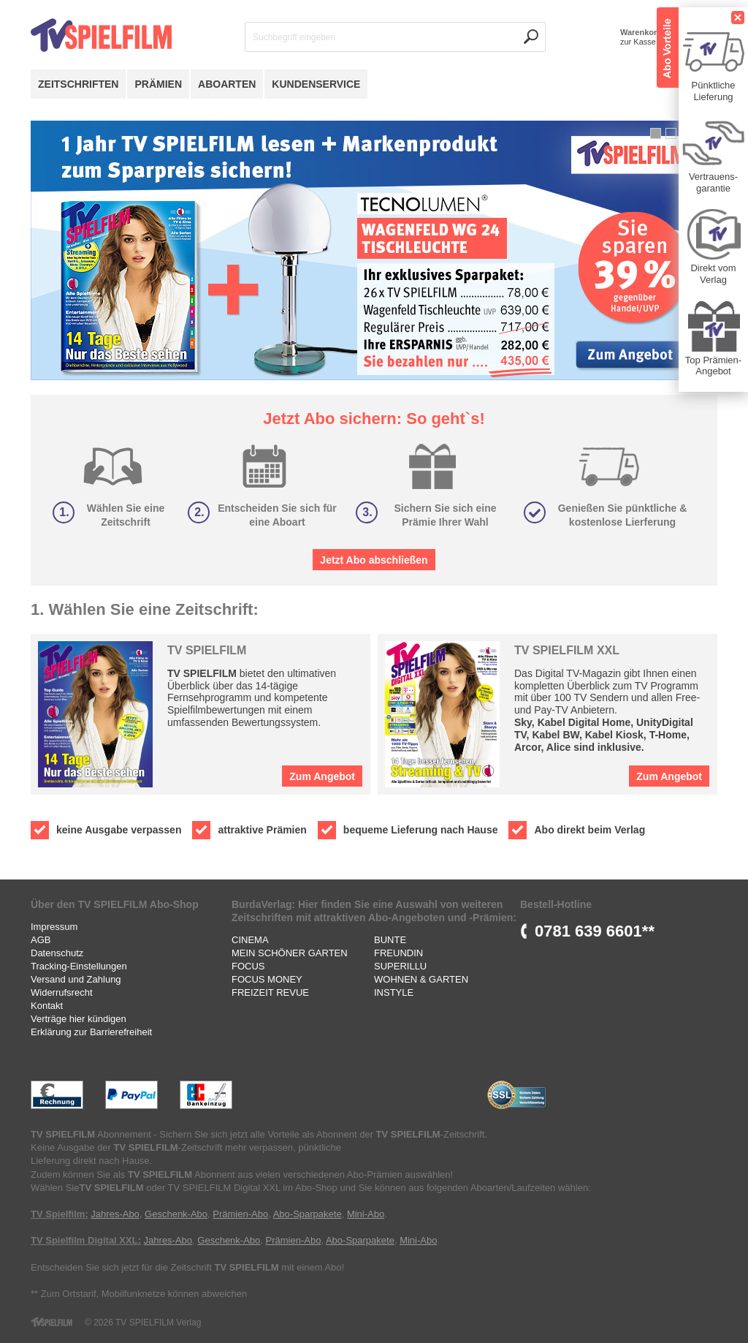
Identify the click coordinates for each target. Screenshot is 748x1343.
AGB (40, 939)
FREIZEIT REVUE (270, 992)
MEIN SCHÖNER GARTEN (290, 952)
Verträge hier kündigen (78, 1018)
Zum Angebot (322, 776)
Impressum (54, 926)
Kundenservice (316, 84)
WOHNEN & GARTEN (421, 979)
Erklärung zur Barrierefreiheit (91, 1031)
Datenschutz (57, 952)
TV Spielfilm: (59, 1213)
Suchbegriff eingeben (294, 37)
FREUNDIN (398, 952)
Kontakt (47, 1005)
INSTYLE (393, 992)
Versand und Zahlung (76, 979)
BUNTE (390, 939)
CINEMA (250, 939)
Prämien (158, 84)
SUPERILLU (400, 966)
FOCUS (248, 966)
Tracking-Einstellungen (79, 966)
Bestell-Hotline (556, 904)
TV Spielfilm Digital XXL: (86, 1240)
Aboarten (227, 84)
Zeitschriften (78, 84)
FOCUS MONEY (267, 979)
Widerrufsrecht (62, 992)
